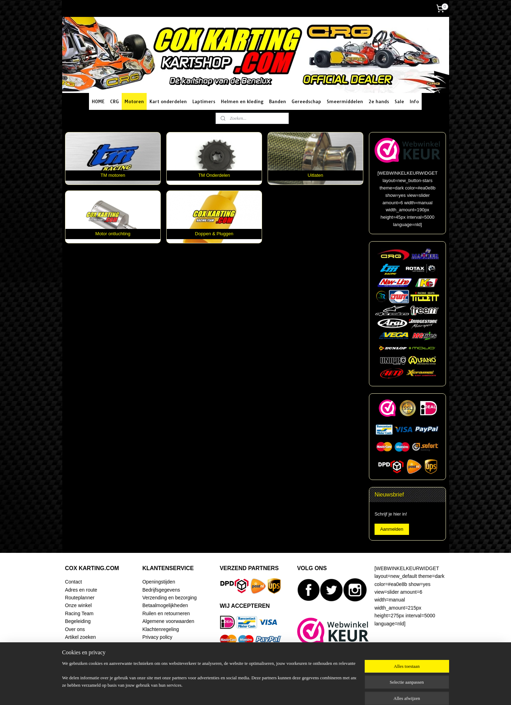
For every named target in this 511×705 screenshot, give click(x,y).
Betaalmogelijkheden (165, 605)
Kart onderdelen (168, 101)
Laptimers (203, 101)
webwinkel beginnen (275, 692)
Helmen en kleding (242, 101)
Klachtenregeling (160, 629)
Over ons (75, 629)
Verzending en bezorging (169, 597)
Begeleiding (78, 621)
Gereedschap (306, 101)
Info (414, 101)
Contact (73, 582)
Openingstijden (158, 582)
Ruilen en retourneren (166, 613)
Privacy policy (157, 637)
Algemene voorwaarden (168, 621)
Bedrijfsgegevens (161, 590)
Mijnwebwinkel (330, 692)
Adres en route (81, 590)
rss (252, 692)
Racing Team (79, 613)
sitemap (240, 692)
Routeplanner (80, 597)
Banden (277, 101)
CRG (114, 101)
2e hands (379, 101)
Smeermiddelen (345, 101)
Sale (399, 101)
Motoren (134, 101)
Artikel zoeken (80, 637)
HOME (98, 101)
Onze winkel (78, 605)
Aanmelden (391, 529)
